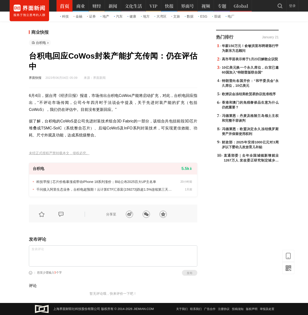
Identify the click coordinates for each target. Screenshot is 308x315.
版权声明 (251, 309)
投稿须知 (238, 309)
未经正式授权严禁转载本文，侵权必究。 (59, 153)
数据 (189, 16)
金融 (78, 16)
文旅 (175, 16)
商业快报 (40, 32)
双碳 (216, 16)
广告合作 (210, 309)
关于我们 (182, 309)
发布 (189, 273)
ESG (202, 16)
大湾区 (160, 16)
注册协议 (224, 309)
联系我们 (196, 309)
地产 (105, 16)
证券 (91, 16)
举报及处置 (267, 309)
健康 (132, 16)
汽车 (118, 16)
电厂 (230, 16)
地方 (145, 16)
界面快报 (35, 78)
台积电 (41, 43)
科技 (64, 16)
